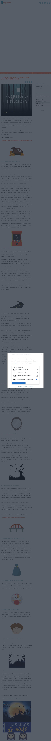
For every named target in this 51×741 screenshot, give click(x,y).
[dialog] (25, 370)
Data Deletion (20, 386)
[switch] (37, 369)
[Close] (42, 355)
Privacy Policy (31, 386)
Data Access (25, 386)
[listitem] (25, 367)
